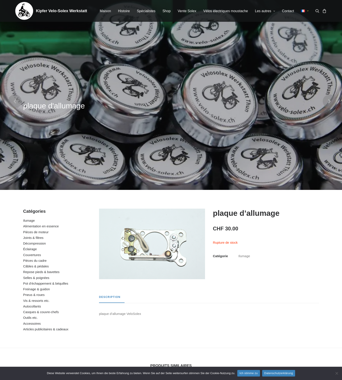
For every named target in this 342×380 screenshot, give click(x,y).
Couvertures (32, 143)
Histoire (124, 11)
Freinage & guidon (36, 177)
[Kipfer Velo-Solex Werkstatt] (24, 11)
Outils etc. (30, 206)
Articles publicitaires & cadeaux (45, 218)
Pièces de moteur (36, 120)
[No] (336, 373)
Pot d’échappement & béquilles (45, 172)
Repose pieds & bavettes (41, 160)
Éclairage (30, 137)
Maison (105, 11)
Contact (288, 11)
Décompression (34, 132)
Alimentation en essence (41, 115)
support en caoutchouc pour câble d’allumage (52, 319)
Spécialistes (146, 11)
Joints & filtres (33, 126)
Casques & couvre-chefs (41, 200)
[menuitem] (105, 11)
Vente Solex (187, 11)
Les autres (265, 11)
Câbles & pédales (36, 155)
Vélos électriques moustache (225, 11)
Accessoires (32, 212)
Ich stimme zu (248, 373)
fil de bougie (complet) (131, 319)
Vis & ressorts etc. (36, 189)
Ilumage (29, 109)
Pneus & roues (33, 183)
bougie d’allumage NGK (289, 319)
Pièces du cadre (35, 149)
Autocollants (32, 195)
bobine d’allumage (210, 319)
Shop (166, 11)
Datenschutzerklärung (278, 373)
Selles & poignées (36, 166)
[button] (318, 11)
